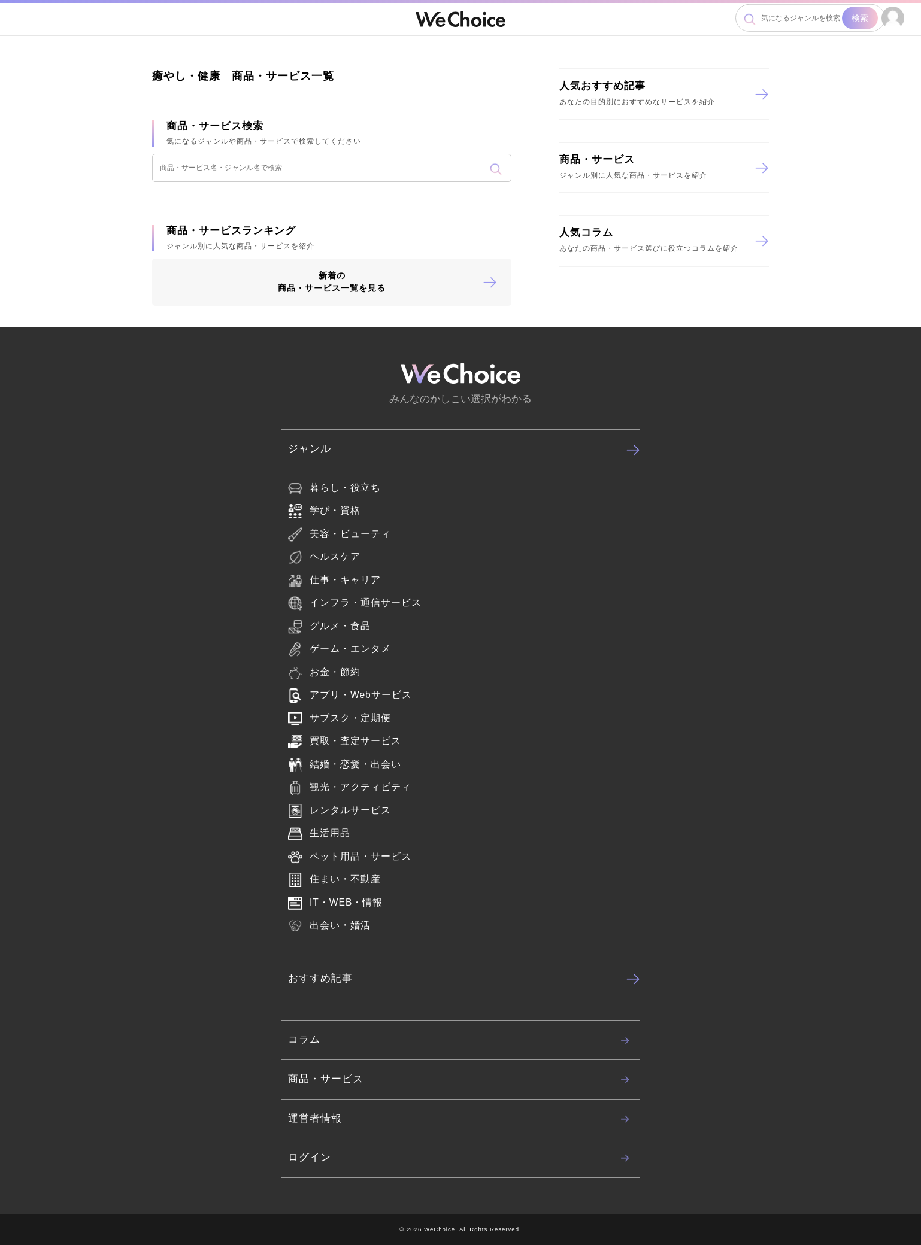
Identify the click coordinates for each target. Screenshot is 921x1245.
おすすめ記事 (464, 978)
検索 (860, 18)
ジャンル (464, 449)
